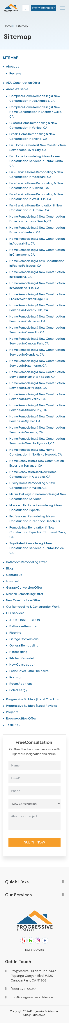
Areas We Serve (17, 89)
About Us (12, 66)
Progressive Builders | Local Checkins (32, 699)
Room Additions (20, 683)
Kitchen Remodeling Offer (24, 594)
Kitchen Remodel (21, 658)
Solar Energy (18, 690)
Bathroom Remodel (23, 626)
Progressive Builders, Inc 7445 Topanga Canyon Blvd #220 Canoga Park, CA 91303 (33, 976)
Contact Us (14, 575)
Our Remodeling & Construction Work (33, 606)
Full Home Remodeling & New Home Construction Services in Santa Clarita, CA (36, 160)
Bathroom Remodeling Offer (26, 562)
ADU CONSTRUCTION (24, 620)
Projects (12, 712)
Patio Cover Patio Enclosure (29, 671)
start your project (43, 8)
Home (8, 26)
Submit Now (34, 842)
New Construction (22, 664)
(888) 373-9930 (23, 989)
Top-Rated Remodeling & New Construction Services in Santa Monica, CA (37, 548)
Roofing (15, 677)
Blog (9, 568)
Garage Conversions (23, 639)
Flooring (15, 632)
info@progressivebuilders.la (32, 997)
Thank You (13, 725)
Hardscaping (18, 652)
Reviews (15, 73)
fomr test (13, 581)
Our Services (15, 613)
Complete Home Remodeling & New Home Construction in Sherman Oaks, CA (35, 111)
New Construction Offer (23, 600)
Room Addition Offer (21, 718)
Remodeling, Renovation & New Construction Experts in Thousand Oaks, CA (37, 532)
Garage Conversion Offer (24, 587)
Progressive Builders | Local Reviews (31, 705)
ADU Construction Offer (23, 82)
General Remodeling (23, 645)
